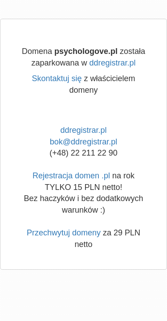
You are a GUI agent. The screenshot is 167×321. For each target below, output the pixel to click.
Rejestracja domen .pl (71, 175)
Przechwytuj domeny (64, 232)
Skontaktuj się (56, 78)
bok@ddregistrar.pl (83, 141)
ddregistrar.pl (113, 62)
